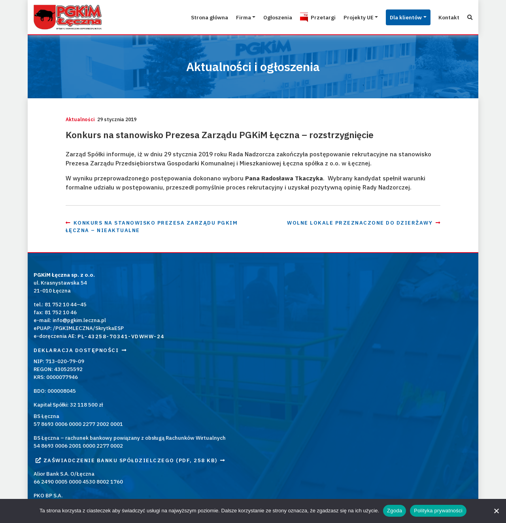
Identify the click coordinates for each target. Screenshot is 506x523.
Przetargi (304, 17)
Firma (216, 17)
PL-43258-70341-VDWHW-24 (120, 365)
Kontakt (445, 17)
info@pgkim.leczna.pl (79, 349)
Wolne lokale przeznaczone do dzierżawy (349, 256)
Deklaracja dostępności (80, 379)
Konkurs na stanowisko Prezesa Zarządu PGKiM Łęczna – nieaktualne (172, 256)
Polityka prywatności (438, 511)
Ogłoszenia (254, 17)
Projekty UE (344, 17)
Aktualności (123, 119)
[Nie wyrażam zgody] (496, 511)
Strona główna (177, 17)
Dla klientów (397, 17)
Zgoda (394, 511)
